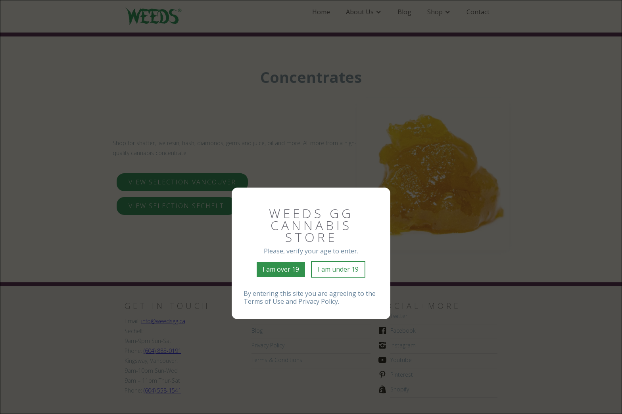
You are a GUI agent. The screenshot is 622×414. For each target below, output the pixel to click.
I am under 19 (338, 269)
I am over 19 (281, 269)
